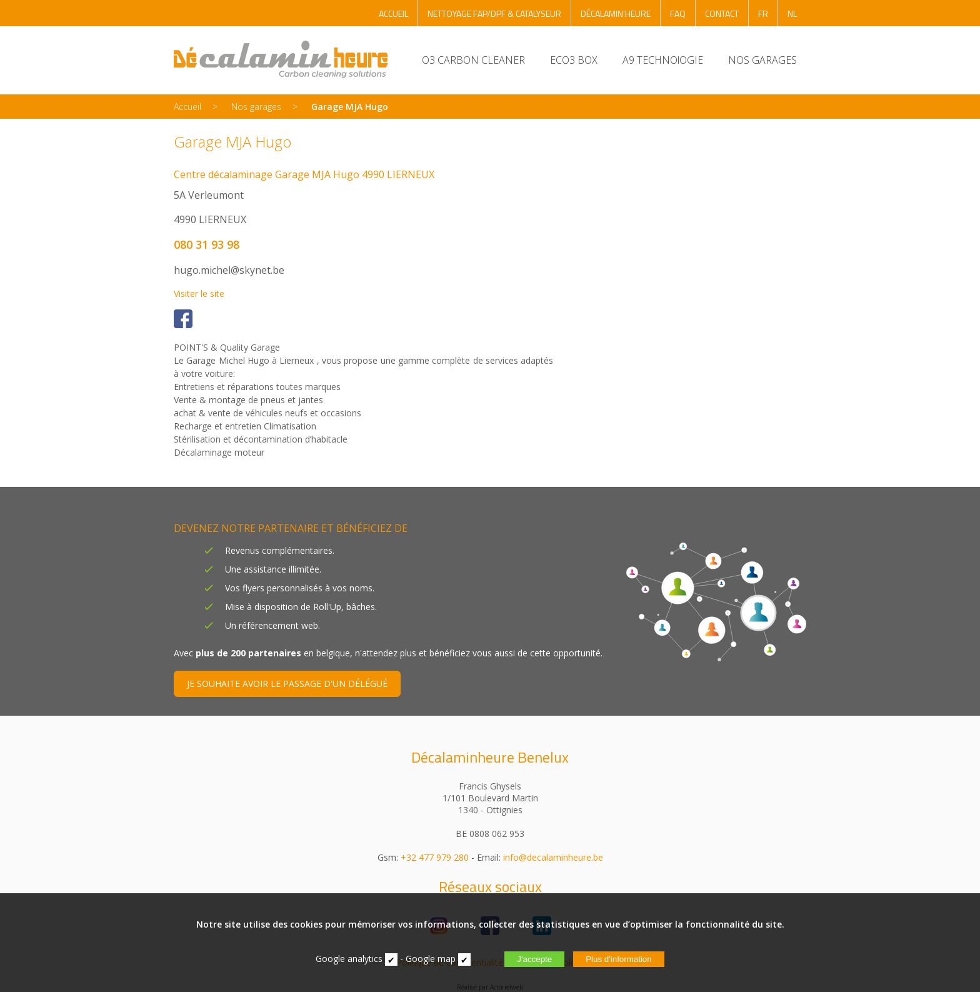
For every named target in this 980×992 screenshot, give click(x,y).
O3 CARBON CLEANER (473, 60)
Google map (431, 958)
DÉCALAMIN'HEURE (616, 13)
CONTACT (722, 13)
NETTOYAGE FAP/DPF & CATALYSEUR (494, 13)
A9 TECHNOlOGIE (662, 60)
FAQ (678, 13)
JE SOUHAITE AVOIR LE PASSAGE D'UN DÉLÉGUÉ (287, 683)
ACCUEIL (393, 13)
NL (792, 13)
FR (763, 13)
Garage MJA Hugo (349, 107)
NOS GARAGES (762, 60)
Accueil (187, 107)
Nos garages (256, 107)
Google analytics (349, 958)
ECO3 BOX (574, 60)
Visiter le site (199, 293)
